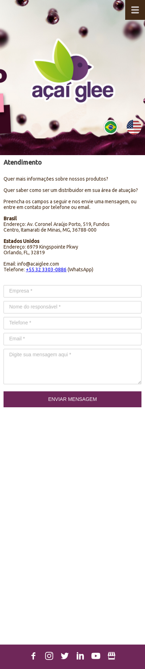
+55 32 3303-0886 (46, 269)
